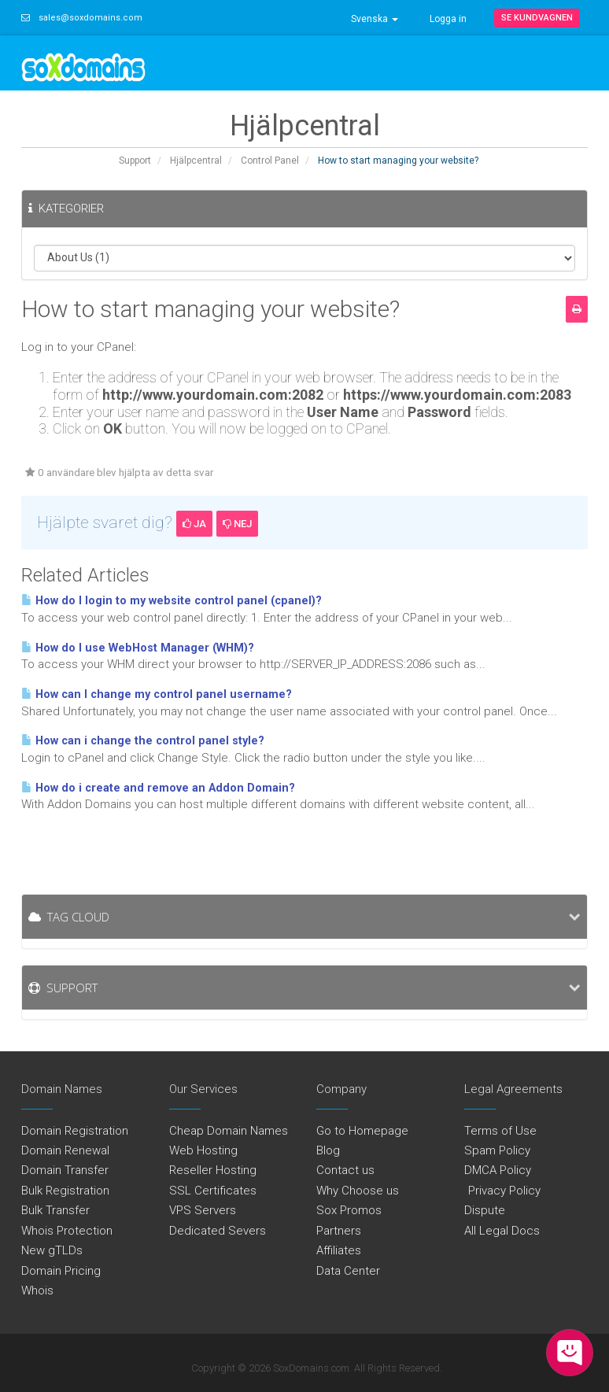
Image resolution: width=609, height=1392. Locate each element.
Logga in (448, 18)
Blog (328, 1150)
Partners (338, 1231)
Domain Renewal (65, 1150)
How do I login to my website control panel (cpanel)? (171, 600)
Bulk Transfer (55, 1210)
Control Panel (270, 160)
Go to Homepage (362, 1131)
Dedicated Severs (217, 1231)
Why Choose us (357, 1190)
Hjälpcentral (196, 160)
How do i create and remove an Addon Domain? (158, 788)
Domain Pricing (61, 1271)
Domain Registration (74, 1131)
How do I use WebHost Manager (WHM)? (137, 648)
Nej (237, 524)
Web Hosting (203, 1150)
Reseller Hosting (213, 1170)
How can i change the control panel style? (142, 741)
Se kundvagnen (537, 18)
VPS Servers (202, 1210)
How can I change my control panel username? (156, 694)
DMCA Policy (497, 1170)
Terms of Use (500, 1131)
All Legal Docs (502, 1231)
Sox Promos (349, 1210)
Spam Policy (497, 1150)
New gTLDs (52, 1250)
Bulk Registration (65, 1190)
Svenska (374, 18)
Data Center (348, 1271)
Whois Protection (67, 1231)
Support (135, 160)
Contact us (345, 1170)
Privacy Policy (502, 1190)
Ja (194, 524)
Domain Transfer (65, 1170)
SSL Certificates (213, 1190)
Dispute (484, 1210)
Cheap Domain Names (228, 1131)
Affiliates (338, 1250)
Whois (37, 1290)
